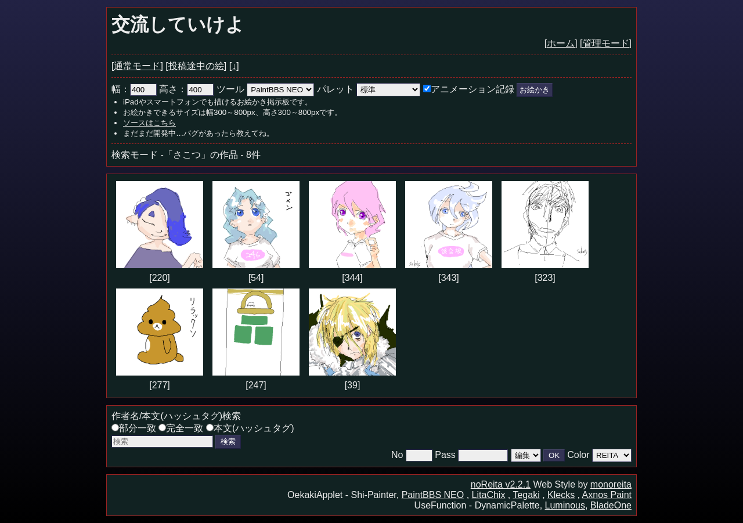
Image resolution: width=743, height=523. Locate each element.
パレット (335, 89)
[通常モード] (137, 66)
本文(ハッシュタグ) (250, 428)
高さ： (186, 89)
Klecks (561, 495)
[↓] (234, 66)
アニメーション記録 (468, 89)
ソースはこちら (149, 122)
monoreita (611, 484)
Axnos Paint (607, 495)
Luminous (565, 505)
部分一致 (133, 428)
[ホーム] (561, 43)
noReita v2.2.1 (501, 484)
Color (578, 455)
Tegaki (526, 495)
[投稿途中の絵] (195, 66)
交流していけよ (177, 24)
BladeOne (611, 505)
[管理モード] (606, 43)
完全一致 (180, 428)
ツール (230, 89)
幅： (134, 89)
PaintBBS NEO (433, 495)
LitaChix (489, 495)
